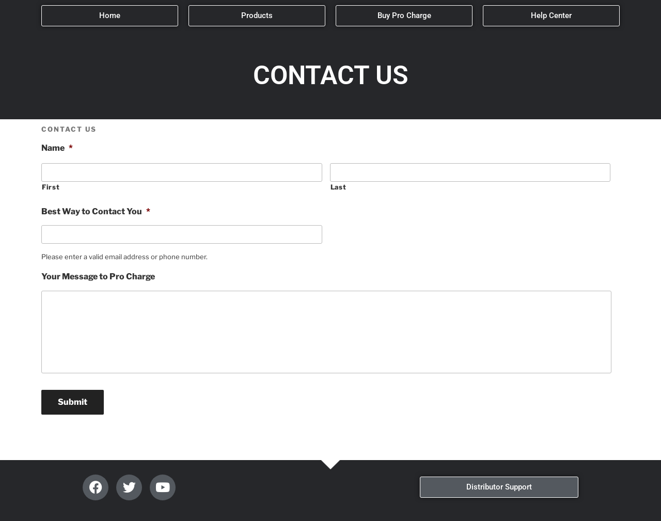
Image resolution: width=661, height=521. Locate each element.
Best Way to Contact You (95, 211)
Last (338, 187)
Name (57, 148)
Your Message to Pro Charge (98, 276)
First (50, 187)
